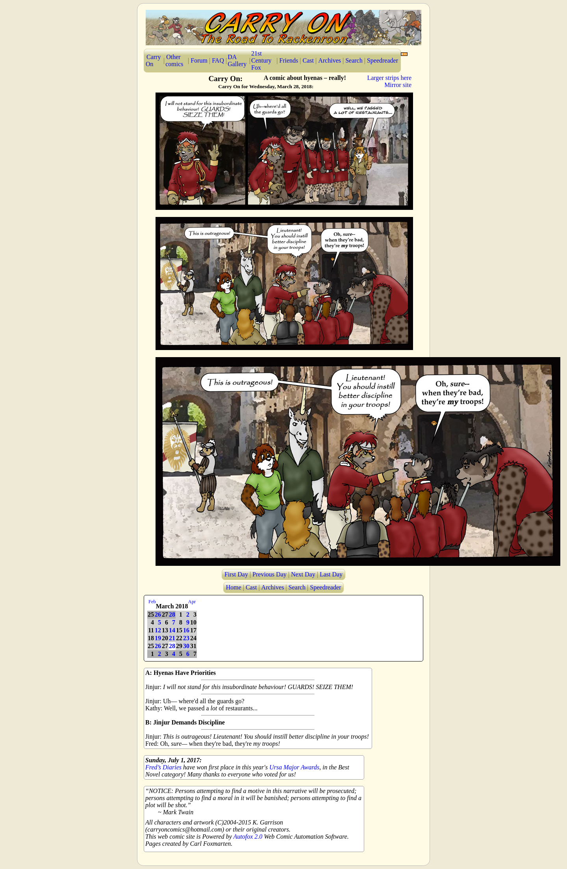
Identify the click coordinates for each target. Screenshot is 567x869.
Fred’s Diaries (163, 767)
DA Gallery (237, 60)
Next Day (303, 574)
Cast (308, 60)
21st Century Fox (261, 60)
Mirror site (397, 85)
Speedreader (382, 60)
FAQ (218, 60)
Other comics (174, 60)
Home (233, 587)
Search (354, 60)
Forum (199, 60)
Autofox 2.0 (248, 836)
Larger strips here (389, 77)
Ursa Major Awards (294, 767)
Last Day (331, 574)
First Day (236, 574)
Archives (329, 60)
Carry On (153, 60)
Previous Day (269, 574)
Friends (288, 60)
